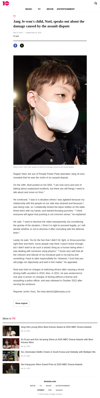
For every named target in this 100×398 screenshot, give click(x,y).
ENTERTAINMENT (66, 9)
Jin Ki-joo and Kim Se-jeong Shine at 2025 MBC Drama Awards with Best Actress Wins (57, 341)
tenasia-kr (59, 390)
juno (17, 36)
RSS (50, 390)
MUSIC (28, 9)
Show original (21, 303)
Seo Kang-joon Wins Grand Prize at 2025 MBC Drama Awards (51, 364)
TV (39, 9)
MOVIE (50, 9)
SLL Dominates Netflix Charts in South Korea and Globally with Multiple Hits (58, 352)
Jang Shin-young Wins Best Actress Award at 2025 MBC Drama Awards (56, 327)
